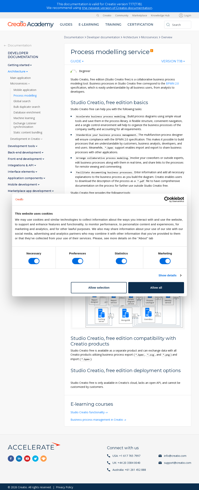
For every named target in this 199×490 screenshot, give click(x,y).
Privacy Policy (64, 486)
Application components (26, 178)
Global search (22, 101)
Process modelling (25, 95)
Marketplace (139, 15)
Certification (140, 24)
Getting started (19, 65)
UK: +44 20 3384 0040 (126, 461)
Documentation (74, 37)
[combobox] (77, 61)
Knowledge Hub (160, 15)
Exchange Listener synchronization (24, 124)
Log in (187, 15)
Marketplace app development (30, 190)
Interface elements (22, 171)
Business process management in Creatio (97, 418)
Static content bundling (27, 132)
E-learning (89, 24)
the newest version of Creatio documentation (117, 8)
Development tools (22, 146)
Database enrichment (27, 112)
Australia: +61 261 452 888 (129, 468)
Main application (20, 77)
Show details (168, 275)
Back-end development (25, 152)
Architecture (130, 37)
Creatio (107, 15)
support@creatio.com (177, 461)
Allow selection (98, 287)
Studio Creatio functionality (88, 411)
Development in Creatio (25, 138)
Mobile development (23, 184)
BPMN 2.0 (172, 83)
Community (121, 15)
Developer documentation (103, 37)
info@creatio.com (175, 454)
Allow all (156, 287)
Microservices (149, 37)
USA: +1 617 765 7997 (126, 454)
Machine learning (24, 118)
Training (113, 24)
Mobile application (24, 89)
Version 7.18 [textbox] (171, 61)
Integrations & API (21, 165)
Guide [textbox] (76, 61)
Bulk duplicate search (26, 106)
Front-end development (25, 158)
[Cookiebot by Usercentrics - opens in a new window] (167, 199)
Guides (66, 24)
